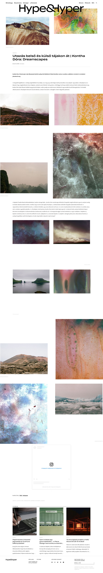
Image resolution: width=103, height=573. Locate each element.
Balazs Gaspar (16, 63)
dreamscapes (27, 500)
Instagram (25, 495)
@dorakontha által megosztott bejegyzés (51, 486)
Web (21, 495)
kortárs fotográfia (35, 500)
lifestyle (15, 500)
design (14, 537)
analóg (43, 500)
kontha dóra (20, 500)
